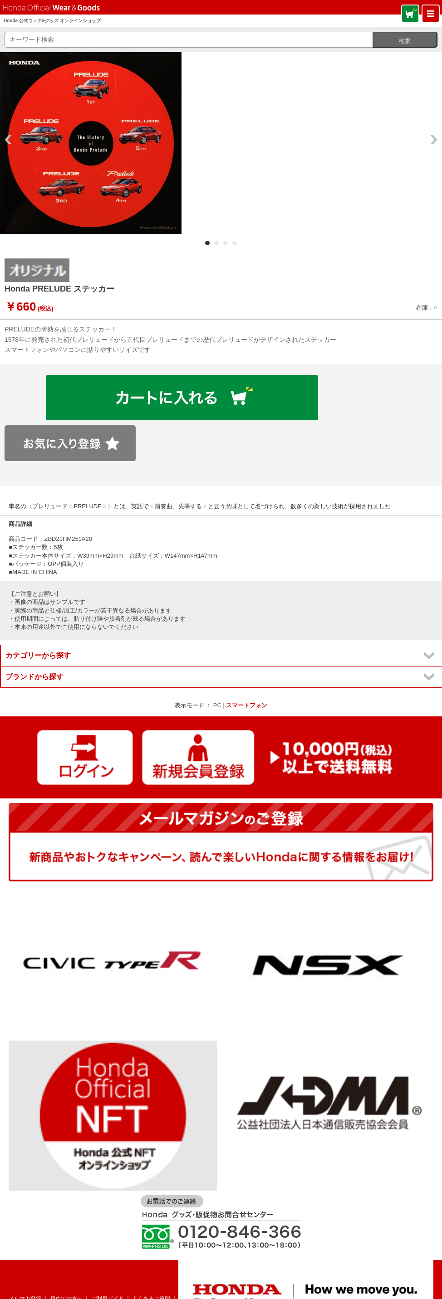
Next (433, 139)
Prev (8, 139)
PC (217, 705)
